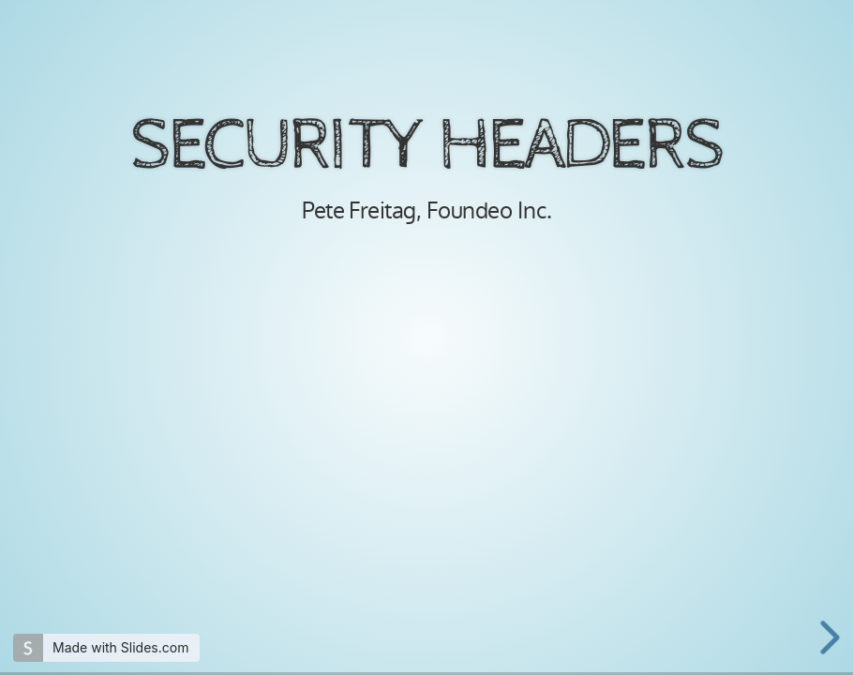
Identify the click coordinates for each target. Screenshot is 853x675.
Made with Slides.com (120, 647)
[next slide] (833, 637)
